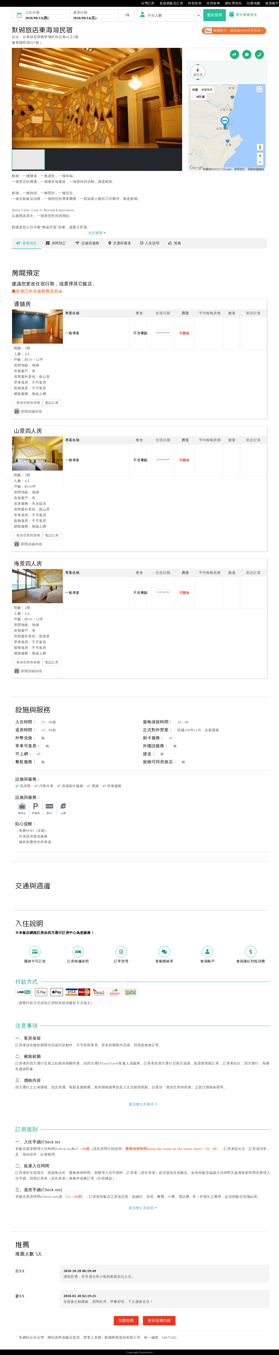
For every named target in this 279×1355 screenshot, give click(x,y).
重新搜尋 (214, 15)
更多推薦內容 (159, 1320)
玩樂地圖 (251, 3)
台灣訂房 (146, 3)
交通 (119, 243)
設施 (87, 243)
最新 (26, 243)
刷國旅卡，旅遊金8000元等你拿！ (234, 30)
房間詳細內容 (28, 411)
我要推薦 (126, 1320)
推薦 (174, 243)
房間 (56, 243)
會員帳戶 (270, 3)
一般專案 (72, 333)
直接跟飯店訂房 (169, 3)
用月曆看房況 (243, 15)
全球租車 (211, 3)
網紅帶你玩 (231, 3)
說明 (150, 243)
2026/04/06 (163, 332)
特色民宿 (192, 3)
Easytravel (146, 1352)
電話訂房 (51, 402)
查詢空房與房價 (28, 402)
